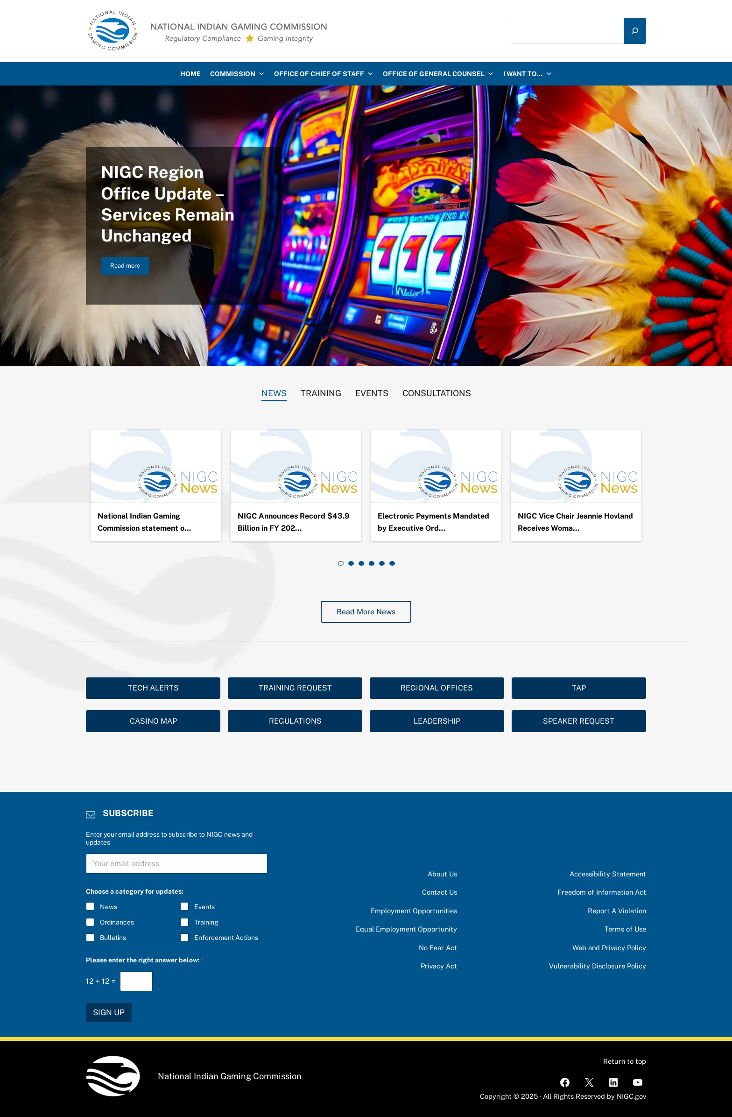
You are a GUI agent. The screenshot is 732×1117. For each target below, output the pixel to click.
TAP (579, 687)
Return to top (624, 1061)
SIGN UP (109, 1012)
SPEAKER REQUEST (578, 721)
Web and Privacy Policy (609, 948)
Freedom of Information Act (601, 892)
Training (206, 922)
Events (204, 907)
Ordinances (117, 922)
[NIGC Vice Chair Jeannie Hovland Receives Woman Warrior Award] (576, 466)
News (108, 907)
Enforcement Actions (226, 938)
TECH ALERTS (153, 687)
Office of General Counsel (438, 73)
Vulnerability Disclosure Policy (597, 966)
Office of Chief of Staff (323, 73)
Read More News (366, 611)
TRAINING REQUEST (295, 687)
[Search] (635, 31)
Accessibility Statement (608, 874)
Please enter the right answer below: (145, 960)
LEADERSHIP (437, 721)
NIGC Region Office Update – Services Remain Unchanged (167, 203)
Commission (237, 73)
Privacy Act (439, 966)
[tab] (274, 391)
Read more (129, 267)
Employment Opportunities (414, 911)
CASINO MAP (153, 721)
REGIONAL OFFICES (437, 687)
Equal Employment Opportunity (406, 929)
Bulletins (113, 938)
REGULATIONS (295, 721)
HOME (190, 74)
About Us (442, 874)
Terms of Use (625, 929)
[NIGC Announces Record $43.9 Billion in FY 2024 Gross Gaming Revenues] (296, 466)
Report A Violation (617, 911)
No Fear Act (438, 948)
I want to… (527, 73)
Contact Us (439, 892)
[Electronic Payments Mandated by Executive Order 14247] (436, 466)
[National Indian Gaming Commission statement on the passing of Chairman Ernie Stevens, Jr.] (156, 466)
